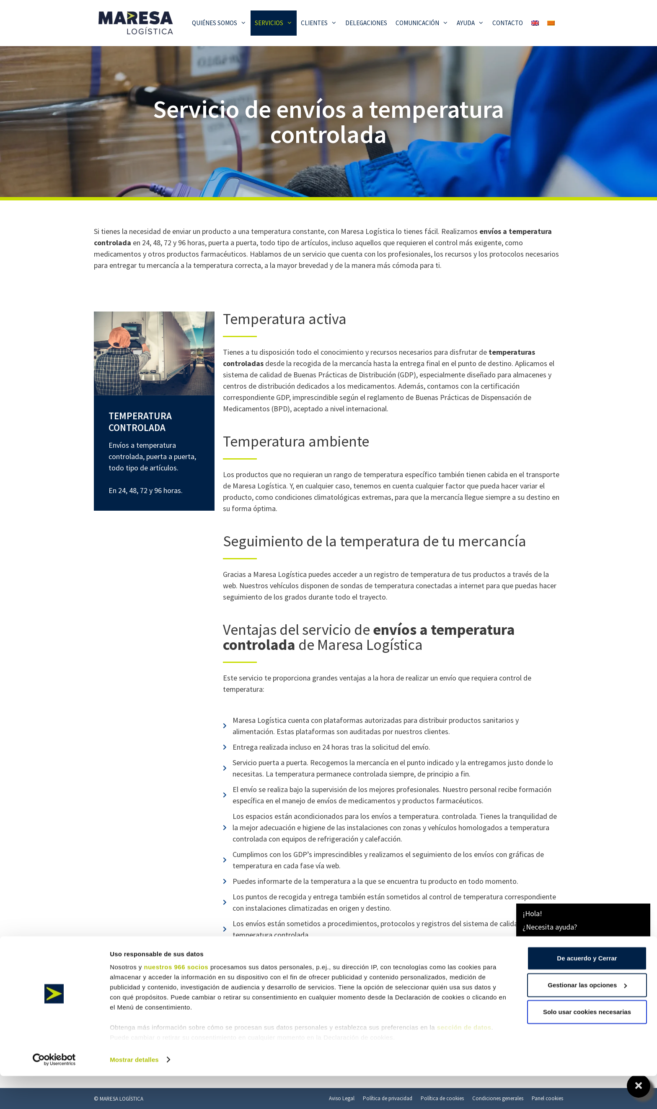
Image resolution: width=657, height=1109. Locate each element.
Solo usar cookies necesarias (587, 1044)
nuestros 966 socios (176, 999)
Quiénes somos (221, 23)
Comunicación (424, 23)
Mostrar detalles (134, 1092)
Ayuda (472, 23)
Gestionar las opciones (587, 1017)
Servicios (276, 23)
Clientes (321, 23)
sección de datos (464, 1060)
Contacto (507, 23)
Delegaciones (366, 23)
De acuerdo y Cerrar (587, 991)
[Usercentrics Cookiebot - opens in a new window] (54, 1092)
